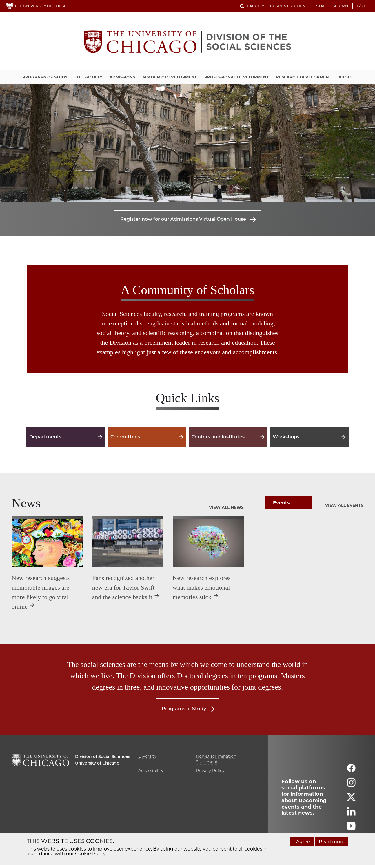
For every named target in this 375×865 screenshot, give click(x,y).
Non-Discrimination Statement (216, 759)
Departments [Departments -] (65, 437)
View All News (226, 507)
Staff (322, 5)
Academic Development (169, 77)
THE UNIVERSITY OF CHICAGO (39, 5)
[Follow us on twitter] (351, 799)
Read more (332, 841)
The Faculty (88, 77)
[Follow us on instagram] (351, 785)
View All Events (344, 505)
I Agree (302, 841)
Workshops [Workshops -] (309, 437)
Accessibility (150, 770)
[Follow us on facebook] (351, 770)
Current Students (290, 5)
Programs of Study (45, 77)
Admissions (122, 77)
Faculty (255, 5)
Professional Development (236, 77)
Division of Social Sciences (102, 756)
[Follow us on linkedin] (351, 814)
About (345, 77)
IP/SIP (361, 5)
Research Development (304, 77)
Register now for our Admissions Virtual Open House (183, 219)
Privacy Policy (210, 770)
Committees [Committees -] (147, 437)
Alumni (341, 5)
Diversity (147, 756)
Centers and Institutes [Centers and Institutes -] (228, 437)
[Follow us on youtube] (351, 828)
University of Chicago (97, 763)
